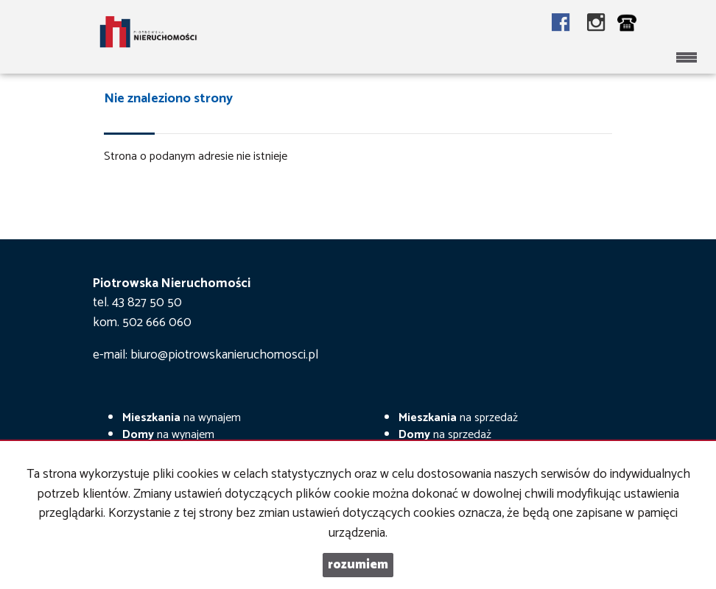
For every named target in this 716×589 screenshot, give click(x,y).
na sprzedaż (458, 418)
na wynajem (181, 418)
